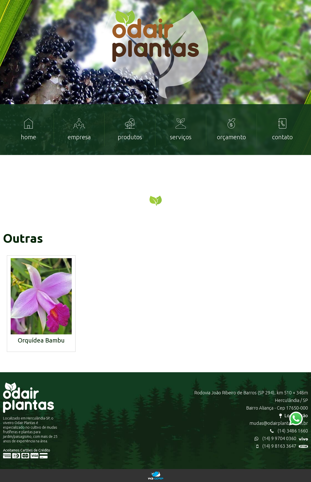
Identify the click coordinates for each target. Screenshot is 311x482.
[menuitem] (28, 129)
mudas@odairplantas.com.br (278, 423)
